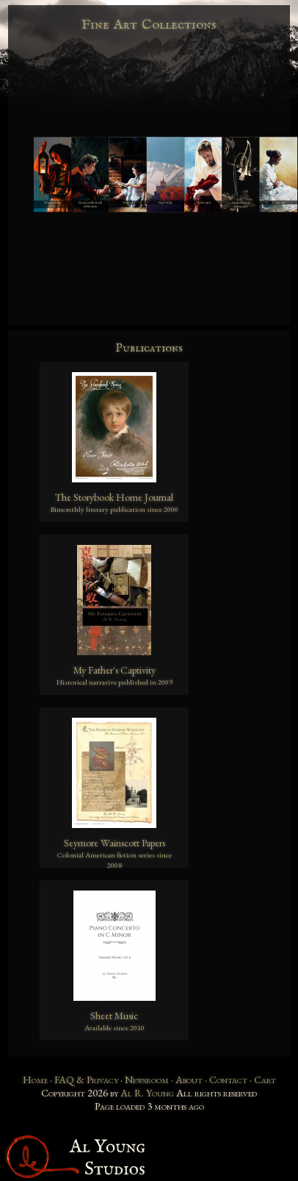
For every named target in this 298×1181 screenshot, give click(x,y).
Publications (149, 348)
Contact (228, 1079)
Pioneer (127, 202)
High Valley (165, 202)
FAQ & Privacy (86, 1079)
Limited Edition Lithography (241, 205)
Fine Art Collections (149, 25)
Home (35, 1079)
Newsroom (147, 1079)
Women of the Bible (52, 205)
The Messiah (203, 202)
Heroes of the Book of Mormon (90, 205)
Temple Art (278, 202)
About (189, 1079)
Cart (265, 1079)
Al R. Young (147, 1092)
